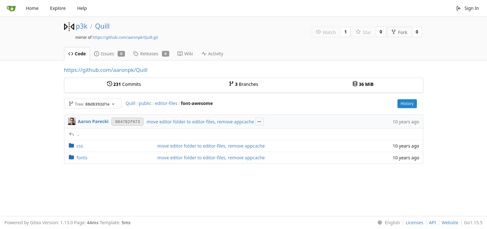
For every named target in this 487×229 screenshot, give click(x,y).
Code (77, 54)
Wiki (185, 54)
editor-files (166, 103)
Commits (124, 84)
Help (82, 8)
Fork (399, 32)
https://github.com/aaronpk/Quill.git (125, 37)
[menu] (387, 222)
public (145, 103)
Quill (102, 26)
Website (450, 222)
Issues (109, 54)
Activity (212, 54)
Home (32, 8)
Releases (151, 54)
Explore (58, 8)
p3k (81, 26)
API (432, 222)
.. (78, 134)
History (407, 103)
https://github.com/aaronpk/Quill (106, 69)
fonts (81, 158)
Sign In (467, 8)
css (79, 146)
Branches (243, 84)
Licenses (415, 222)
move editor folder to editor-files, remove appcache (200, 122)
